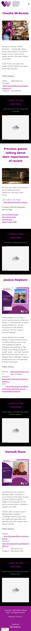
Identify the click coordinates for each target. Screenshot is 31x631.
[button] (28, 4)
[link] (10, 4)
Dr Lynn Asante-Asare (10, 214)
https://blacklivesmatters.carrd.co (15, 202)
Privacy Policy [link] (15, 617)
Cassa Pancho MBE (9, 222)
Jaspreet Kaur (7, 219)
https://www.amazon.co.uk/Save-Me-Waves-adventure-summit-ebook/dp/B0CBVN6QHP (15, 388)
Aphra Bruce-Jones (9, 217)
